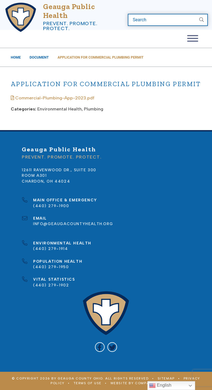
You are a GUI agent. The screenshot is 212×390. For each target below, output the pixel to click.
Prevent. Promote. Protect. (70, 25)
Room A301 (34, 175)
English (160, 385)
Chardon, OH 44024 (46, 181)
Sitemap (166, 378)
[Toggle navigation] (192, 39)
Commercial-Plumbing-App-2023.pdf (52, 98)
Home (16, 57)
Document (39, 57)
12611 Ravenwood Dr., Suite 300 (59, 170)
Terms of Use (87, 383)
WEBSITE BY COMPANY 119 (135, 383)
